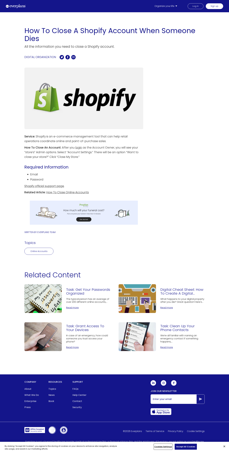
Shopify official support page (44, 186)
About (27, 389)
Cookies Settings (163, 448)
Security (77, 407)
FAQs (75, 389)
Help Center (79, 395)
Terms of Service (155, 431)
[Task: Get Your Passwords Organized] (67, 298)
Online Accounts (38, 251)
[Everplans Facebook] (174, 385)
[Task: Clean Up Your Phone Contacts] (162, 336)
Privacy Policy (175, 431)
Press (27, 407)
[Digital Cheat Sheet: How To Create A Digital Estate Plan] (162, 298)
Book (51, 401)
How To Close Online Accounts (67, 192)
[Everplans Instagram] (163, 385)
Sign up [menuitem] (214, 6)
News (51, 395)
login (78, 148)
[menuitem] (166, 6)
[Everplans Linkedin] (153, 385)
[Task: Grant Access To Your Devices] (67, 336)
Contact (77, 401)
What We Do (31, 395)
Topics (52, 389)
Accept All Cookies (185, 448)
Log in (195, 6)
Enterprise (30, 401)
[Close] (224, 448)
